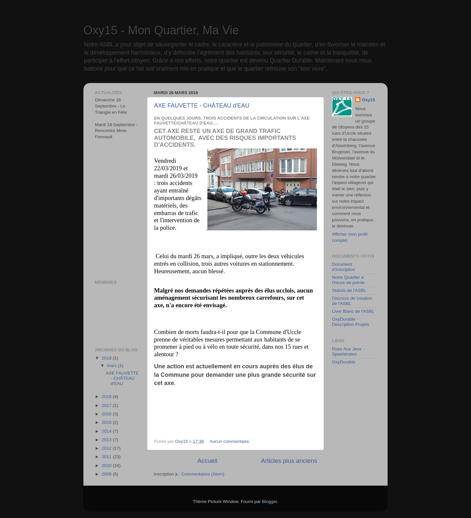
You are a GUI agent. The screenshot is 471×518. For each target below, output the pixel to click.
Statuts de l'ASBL (349, 290)
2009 (107, 474)
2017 (107, 405)
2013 (107, 439)
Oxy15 (368, 99)
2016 (107, 413)
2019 (107, 358)
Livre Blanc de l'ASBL (353, 311)
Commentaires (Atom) (202, 474)
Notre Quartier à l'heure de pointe (348, 280)
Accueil (207, 460)
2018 (107, 396)
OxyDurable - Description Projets (350, 322)
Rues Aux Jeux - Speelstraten (348, 351)
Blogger (269, 501)
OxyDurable (343, 361)
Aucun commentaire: (231, 441)
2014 (107, 431)
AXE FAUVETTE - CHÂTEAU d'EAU (202, 105)
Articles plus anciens (289, 460)
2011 (107, 456)
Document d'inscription (343, 267)
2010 (107, 465)
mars (112, 365)
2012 (107, 448)
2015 (107, 422)
